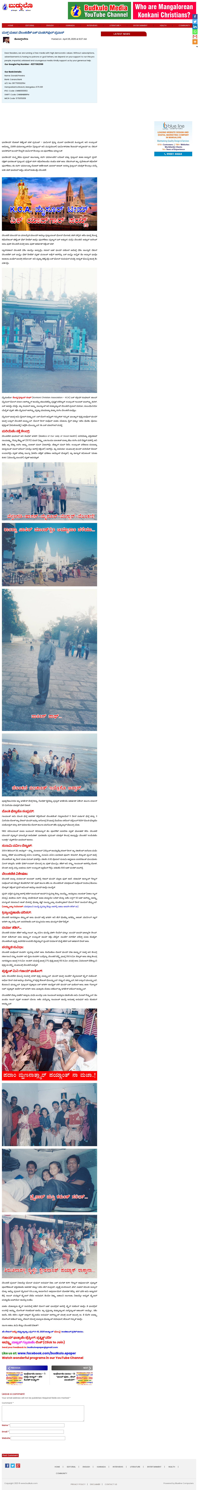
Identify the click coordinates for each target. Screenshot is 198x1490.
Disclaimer (95, 1484)
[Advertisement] (49, 120)
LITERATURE (115, 25)
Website (6, 1438)
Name (5, 1425)
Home (10, 25)
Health (163, 25)
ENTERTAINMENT (140, 25)
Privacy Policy (78, 1484)
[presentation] (21, 1448)
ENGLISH (50, 25)
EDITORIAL (30, 25)
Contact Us (111, 1484)
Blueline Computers (184, 1483)
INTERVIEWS (92, 25)
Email (5, 1431)
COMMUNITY (184, 25)
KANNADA (70, 25)
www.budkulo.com (29, 1483)
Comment (8, 1402)
